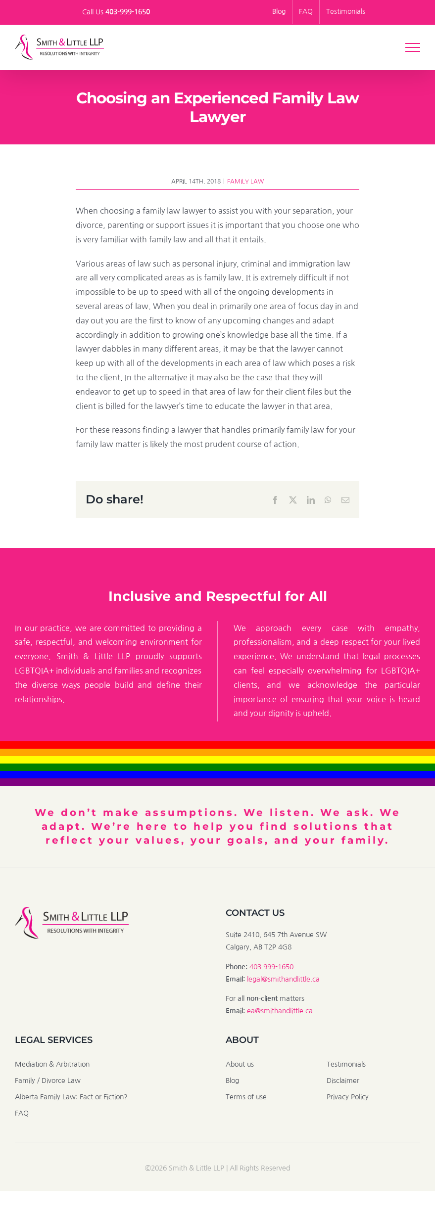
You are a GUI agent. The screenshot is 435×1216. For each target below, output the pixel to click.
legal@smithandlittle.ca (283, 979)
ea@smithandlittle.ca (280, 1010)
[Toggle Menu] (412, 47)
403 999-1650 (271, 966)
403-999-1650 (127, 11)
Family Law (245, 181)
